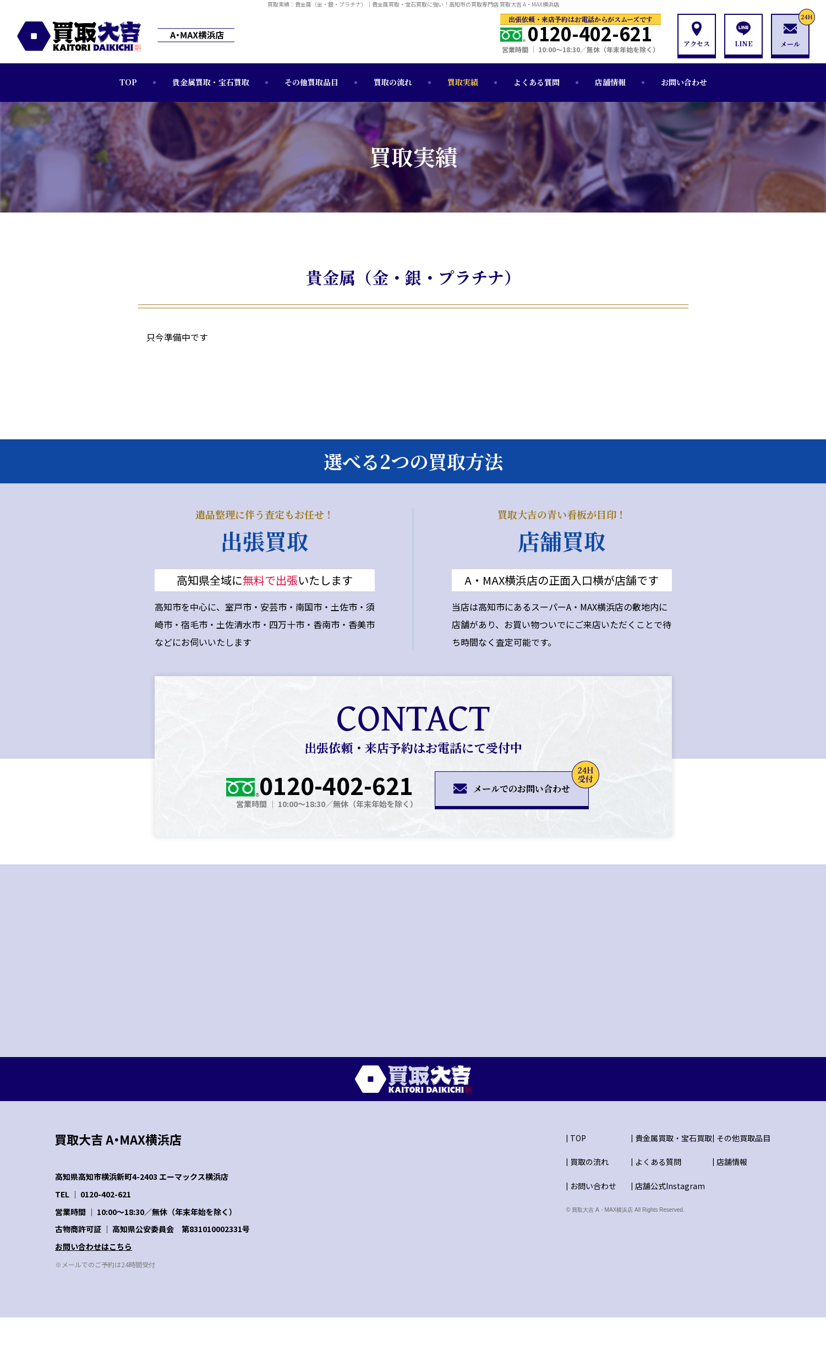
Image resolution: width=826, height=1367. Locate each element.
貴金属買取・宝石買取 (210, 82)
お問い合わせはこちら (93, 1246)
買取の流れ (393, 82)
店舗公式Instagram (670, 1185)
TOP (128, 82)
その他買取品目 (311, 82)
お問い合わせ (684, 82)
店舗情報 (610, 82)
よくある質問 (536, 82)
